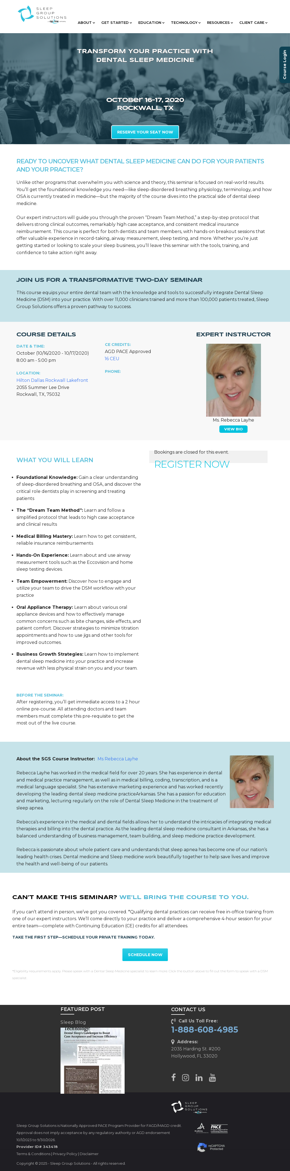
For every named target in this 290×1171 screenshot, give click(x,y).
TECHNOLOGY (185, 22)
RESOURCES (220, 22)
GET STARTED (116, 22)
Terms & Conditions (33, 1154)
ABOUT (86, 22)
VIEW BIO (233, 429)
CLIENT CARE (253, 22)
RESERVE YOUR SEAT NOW (145, 132)
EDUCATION (151, 22)
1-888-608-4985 (204, 1030)
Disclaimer (89, 1154)
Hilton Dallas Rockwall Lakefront (52, 380)
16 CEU (112, 358)
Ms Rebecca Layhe (117, 758)
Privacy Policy (65, 1154)
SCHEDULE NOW (145, 954)
